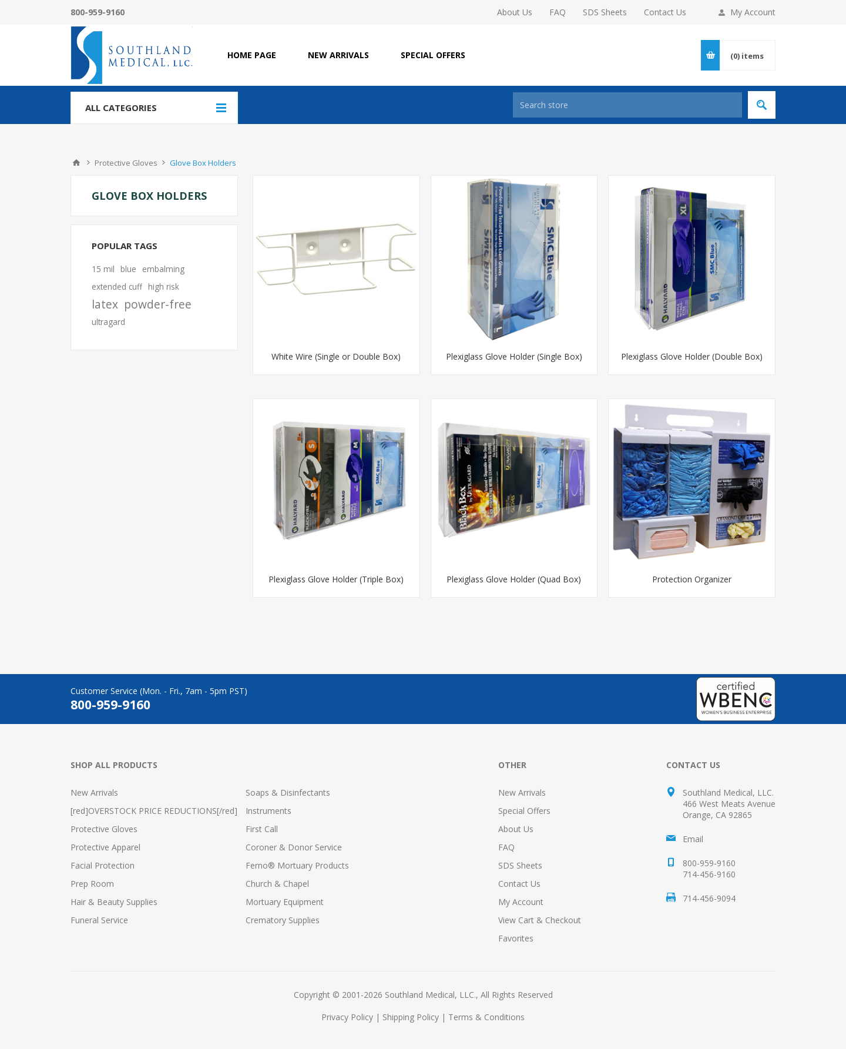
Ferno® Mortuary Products (297, 865)
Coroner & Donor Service (294, 847)
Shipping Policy (410, 1017)
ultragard (108, 321)
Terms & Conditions (486, 1017)
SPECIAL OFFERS (433, 55)
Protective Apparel (105, 847)
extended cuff (117, 286)
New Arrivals (94, 792)
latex (105, 304)
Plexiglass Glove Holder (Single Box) (514, 356)
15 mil (103, 268)
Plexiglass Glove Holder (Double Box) (692, 356)
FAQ (557, 12)
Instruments (268, 810)
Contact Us (665, 12)
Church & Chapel (277, 883)
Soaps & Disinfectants (288, 792)
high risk (163, 286)
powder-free (158, 304)
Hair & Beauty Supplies (113, 901)
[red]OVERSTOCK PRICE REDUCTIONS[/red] (153, 810)
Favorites (515, 938)
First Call (262, 828)
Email (693, 838)
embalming (163, 268)
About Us (514, 12)
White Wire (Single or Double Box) (336, 356)
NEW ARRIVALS (338, 55)
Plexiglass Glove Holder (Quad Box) (513, 579)
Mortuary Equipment (285, 901)
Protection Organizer (691, 579)
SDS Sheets (605, 12)
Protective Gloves (103, 828)
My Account (753, 12)
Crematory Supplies (283, 920)
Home (76, 162)
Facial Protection (102, 865)
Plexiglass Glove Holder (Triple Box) (336, 579)
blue (128, 268)
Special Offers (524, 810)
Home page (251, 55)
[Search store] (627, 105)
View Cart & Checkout (539, 920)
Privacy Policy (347, 1017)
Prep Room (92, 883)
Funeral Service (99, 920)
